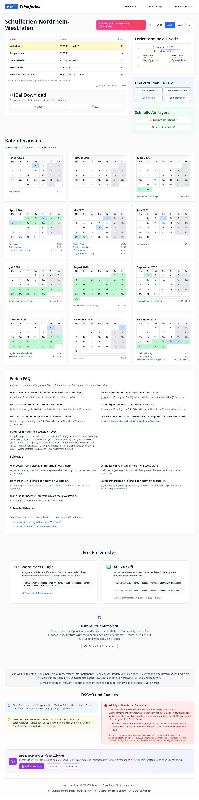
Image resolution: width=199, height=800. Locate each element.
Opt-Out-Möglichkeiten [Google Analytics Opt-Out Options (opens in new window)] (61, 708)
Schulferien (133, 6)
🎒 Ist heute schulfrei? (163, 126)
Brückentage (157, 6)
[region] (67, 59)
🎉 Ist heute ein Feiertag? (163, 119)
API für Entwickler (139, 790)
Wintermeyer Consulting (101, 785)
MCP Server (72, 766)
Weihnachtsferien (177, 90)
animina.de (106, 26)
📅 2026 (38, 106)
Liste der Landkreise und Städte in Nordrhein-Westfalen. (131, 421)
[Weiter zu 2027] (189, 25)
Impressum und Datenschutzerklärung (70, 790)
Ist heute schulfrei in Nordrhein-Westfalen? (35, 526)
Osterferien (149, 97)
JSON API (53, 766)
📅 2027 (95, 106)
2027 (180, 24)
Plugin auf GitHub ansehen (37, 592)
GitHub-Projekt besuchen (99, 646)
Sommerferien (177, 97)
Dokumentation (32, 766)
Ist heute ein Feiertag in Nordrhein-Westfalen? (37, 522)
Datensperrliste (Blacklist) (110, 790)
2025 (159, 24)
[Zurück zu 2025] (150, 25)
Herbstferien (148, 90)
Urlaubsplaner (183, 6)
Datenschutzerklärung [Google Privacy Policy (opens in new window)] (28, 708)
